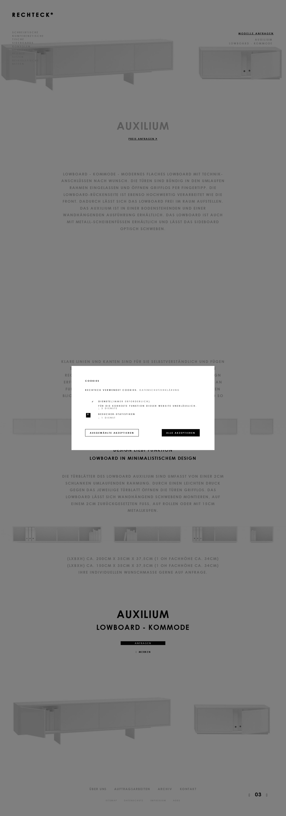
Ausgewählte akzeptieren (112, 432)
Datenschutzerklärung (159, 389)
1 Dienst (107, 417)
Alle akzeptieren (180, 432)
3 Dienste (108, 408)
